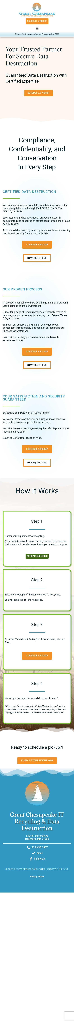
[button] (37, 28)
